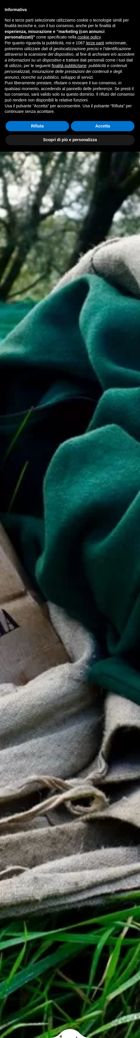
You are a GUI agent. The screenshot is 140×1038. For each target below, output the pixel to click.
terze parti (95, 43)
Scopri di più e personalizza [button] (70, 139)
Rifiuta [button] (37, 126)
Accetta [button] (102, 126)
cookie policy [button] (89, 37)
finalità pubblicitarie (69, 65)
